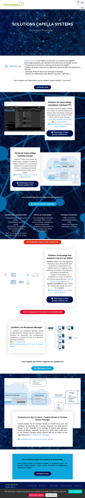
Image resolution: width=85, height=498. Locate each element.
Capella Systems (30, 61)
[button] (42, 474)
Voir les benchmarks (61, 122)
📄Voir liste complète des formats (60, 119)
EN (82, 2)
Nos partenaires (43, 485)
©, (11, 488)
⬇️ (59, 133)
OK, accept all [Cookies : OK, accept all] (75, 491)
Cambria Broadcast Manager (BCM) (61, 280)
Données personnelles (66, 485)
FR (82, 8)
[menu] (78, 4)
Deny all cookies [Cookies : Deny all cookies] (36, 495)
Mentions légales (54, 485)
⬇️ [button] (42, 204)
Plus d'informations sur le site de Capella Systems (61, 291)
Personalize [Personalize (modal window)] (51, 495)
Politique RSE (77, 485)
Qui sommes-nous (32, 485)
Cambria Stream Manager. (39, 435)
